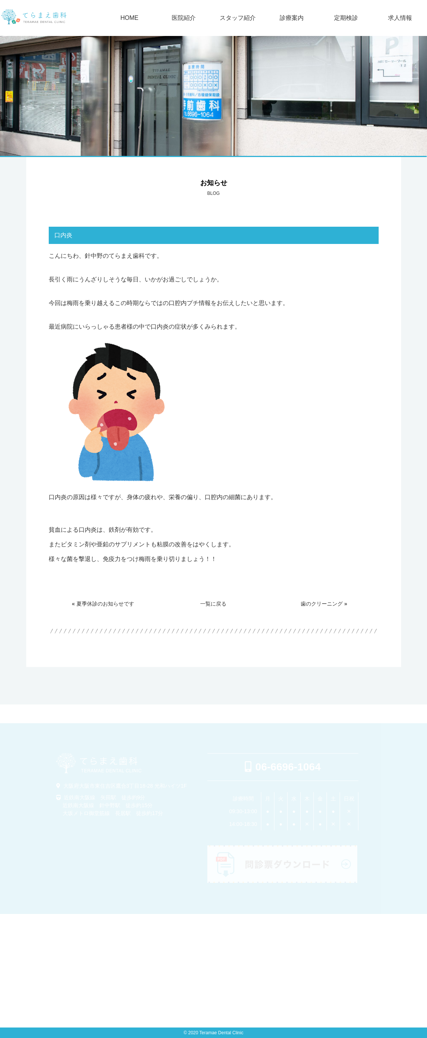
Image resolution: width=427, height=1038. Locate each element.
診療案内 (292, 18)
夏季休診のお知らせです (105, 604)
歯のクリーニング (322, 604)
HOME (129, 18)
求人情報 (400, 18)
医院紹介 (184, 18)
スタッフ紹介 (238, 18)
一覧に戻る (213, 604)
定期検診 (346, 18)
